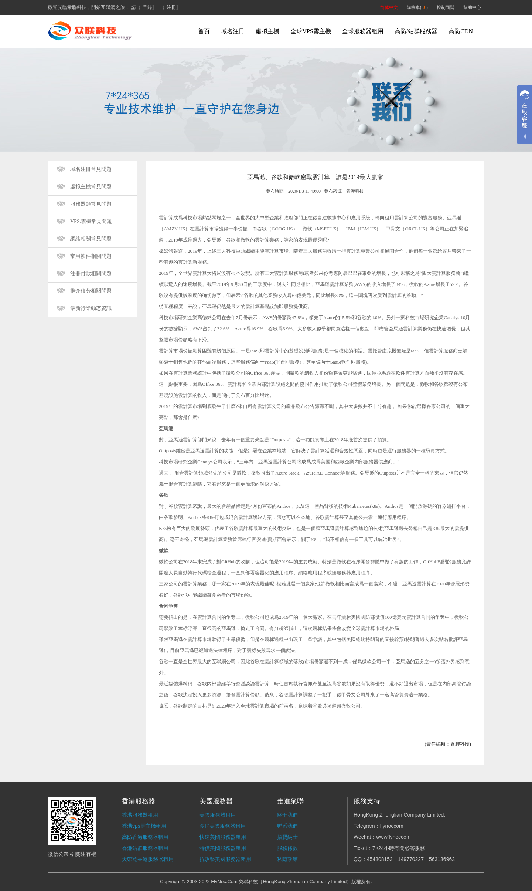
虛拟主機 (267, 31)
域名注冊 (233, 31)
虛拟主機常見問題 (91, 186)
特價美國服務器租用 (223, 848)
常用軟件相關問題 (91, 256)
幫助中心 (472, 7)
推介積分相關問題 (91, 291)
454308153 (380, 859)
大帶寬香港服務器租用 (148, 859)
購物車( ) (417, 7)
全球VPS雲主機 (310, 31)
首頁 (204, 31)
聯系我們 (287, 826)
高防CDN (461, 31)
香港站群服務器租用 (145, 848)
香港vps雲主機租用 (144, 826)
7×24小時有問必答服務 (399, 848)
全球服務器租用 (362, 31)
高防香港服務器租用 (145, 837)
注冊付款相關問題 (91, 273)
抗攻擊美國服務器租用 (225, 859)
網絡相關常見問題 (91, 239)
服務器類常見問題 (91, 204)
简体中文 (389, 7)
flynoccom (391, 826)
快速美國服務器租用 (223, 837)
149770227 (411, 859)
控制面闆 (445, 7)
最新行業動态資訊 (91, 308)
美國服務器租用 (218, 815)
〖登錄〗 (147, 7)
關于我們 (287, 815)
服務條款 (287, 848)
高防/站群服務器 (416, 31)
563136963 (442, 859)
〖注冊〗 (171, 7)
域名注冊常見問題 (91, 169)
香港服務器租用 (140, 815)
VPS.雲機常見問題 (91, 221)
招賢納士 (287, 837)
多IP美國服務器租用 (223, 826)
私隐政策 (287, 859)
